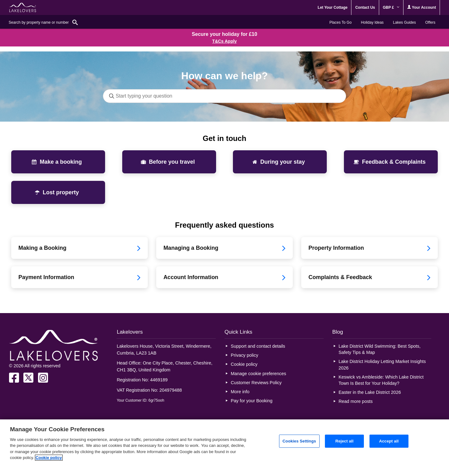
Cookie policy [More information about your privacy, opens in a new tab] (49, 457)
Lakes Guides (404, 22)
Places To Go (340, 22)
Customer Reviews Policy (256, 382)
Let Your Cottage (333, 7)
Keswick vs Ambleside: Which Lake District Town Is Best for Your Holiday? (381, 380)
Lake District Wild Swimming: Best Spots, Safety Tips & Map (380, 349)
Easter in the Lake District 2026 (370, 392)
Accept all (389, 441)
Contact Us (365, 7)
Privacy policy (244, 355)
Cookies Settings (299, 441)
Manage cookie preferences (258, 373)
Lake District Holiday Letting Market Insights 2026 (382, 364)
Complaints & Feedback (369, 277)
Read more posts (356, 401)
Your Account (421, 7)
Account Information (224, 277)
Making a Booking (79, 248)
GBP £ (391, 7)
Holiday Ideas (372, 22)
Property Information (369, 248)
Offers (430, 22)
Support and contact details (258, 346)
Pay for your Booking (252, 400)
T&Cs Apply (224, 41)
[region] (224, 441)
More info (240, 391)
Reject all (344, 441)
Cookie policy (244, 364)
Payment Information (79, 277)
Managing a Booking (224, 248)
